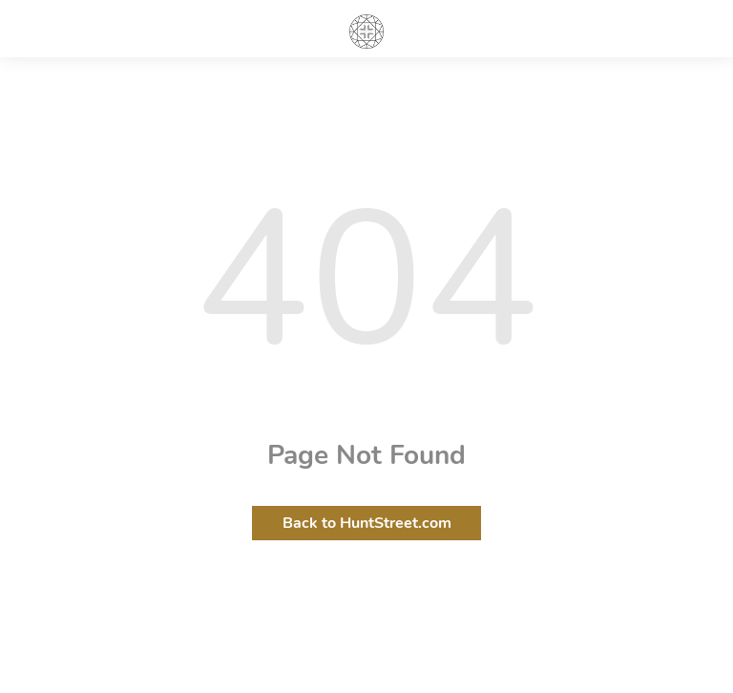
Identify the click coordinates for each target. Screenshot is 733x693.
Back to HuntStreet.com (367, 523)
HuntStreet (366, 31)
